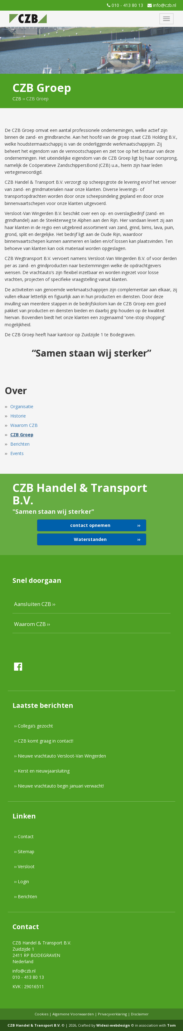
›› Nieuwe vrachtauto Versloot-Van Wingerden (60, 756)
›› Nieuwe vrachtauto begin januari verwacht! (59, 786)
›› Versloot (24, 866)
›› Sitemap (24, 851)
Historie (18, 416)
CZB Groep (21, 435)
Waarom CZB (24, 425)
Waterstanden (90, 539)
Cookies (41, 1014)
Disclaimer (140, 1014)
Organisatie (21, 406)
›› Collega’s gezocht (33, 726)
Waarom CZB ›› (32, 624)
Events (17, 453)
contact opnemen (90, 525)
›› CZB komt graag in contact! (43, 741)
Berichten (20, 444)
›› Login (21, 881)
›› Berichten (25, 896)
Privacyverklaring (112, 1014)
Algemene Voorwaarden (73, 1014)
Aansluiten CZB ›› (34, 604)
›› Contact (24, 836)
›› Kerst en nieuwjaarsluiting (42, 771)
